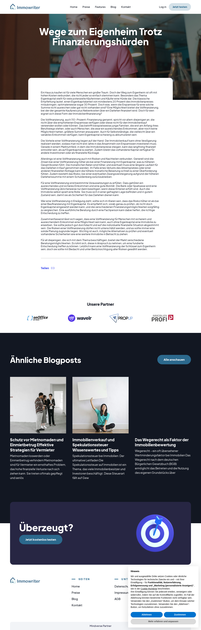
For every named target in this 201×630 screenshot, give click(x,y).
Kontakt (126, 6)
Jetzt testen (180, 6)
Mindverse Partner (100, 625)
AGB (117, 599)
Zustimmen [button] (180, 614)
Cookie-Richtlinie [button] (149, 588)
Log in (162, 6)
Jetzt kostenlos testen (40, 539)
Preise (86, 6)
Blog (113, 6)
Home (73, 6)
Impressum (121, 592)
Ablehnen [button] (147, 614)
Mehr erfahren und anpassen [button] (163, 621)
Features (100, 6)
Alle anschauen (174, 359)
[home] (27, 7)
